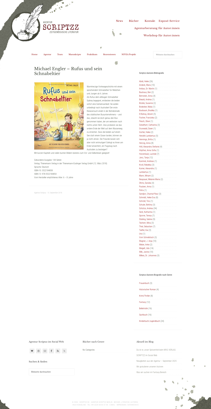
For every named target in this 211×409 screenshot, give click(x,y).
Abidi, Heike (144, 81)
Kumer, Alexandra (146, 168)
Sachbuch (143, 314)
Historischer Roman (147, 289)
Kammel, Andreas (146, 161)
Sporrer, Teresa (145, 215)
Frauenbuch (144, 283)
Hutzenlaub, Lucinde (147, 154)
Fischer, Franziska (146, 117)
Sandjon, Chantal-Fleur (148, 194)
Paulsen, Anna (145, 186)
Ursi (140, 233)
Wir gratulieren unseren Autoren (149, 366)
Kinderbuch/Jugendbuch (149, 321)
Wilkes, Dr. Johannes (148, 255)
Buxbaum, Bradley (146, 110)
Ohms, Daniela (145, 183)
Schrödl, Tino (144, 201)
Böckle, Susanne (146, 103)
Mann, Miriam (145, 175)
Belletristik (143, 308)
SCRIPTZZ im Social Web (146, 355)
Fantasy (142, 302)
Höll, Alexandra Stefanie (149, 146)
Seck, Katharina (145, 212)
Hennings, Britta (146, 139)
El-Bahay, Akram (146, 114)
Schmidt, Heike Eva (147, 197)
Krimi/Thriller (144, 296)
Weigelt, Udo (144, 248)
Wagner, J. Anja (145, 241)
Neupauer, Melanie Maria (149, 179)
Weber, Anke (144, 244)
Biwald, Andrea (145, 99)
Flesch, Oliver (144, 121)
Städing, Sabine (145, 219)
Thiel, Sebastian (145, 226)
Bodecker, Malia (145, 106)
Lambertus (143, 172)
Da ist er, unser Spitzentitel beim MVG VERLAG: (156, 350)
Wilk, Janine (144, 252)
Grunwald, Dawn (146, 128)
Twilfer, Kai (143, 230)
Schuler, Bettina (145, 204)
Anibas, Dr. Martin (146, 88)
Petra (141, 190)
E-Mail (112, 405)
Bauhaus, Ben (145, 92)
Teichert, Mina (145, 223)
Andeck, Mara (145, 85)
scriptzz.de (84, 402)
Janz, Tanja (144, 157)
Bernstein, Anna (145, 96)
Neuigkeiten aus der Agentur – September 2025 (156, 361)
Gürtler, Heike (144, 132)
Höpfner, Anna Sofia (147, 150)
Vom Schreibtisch (146, 237)
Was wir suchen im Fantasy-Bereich (151, 372)
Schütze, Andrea (146, 208)
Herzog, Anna (145, 143)
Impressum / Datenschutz (128, 405)
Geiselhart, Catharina (148, 125)
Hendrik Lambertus (147, 135)
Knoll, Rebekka (145, 165)
